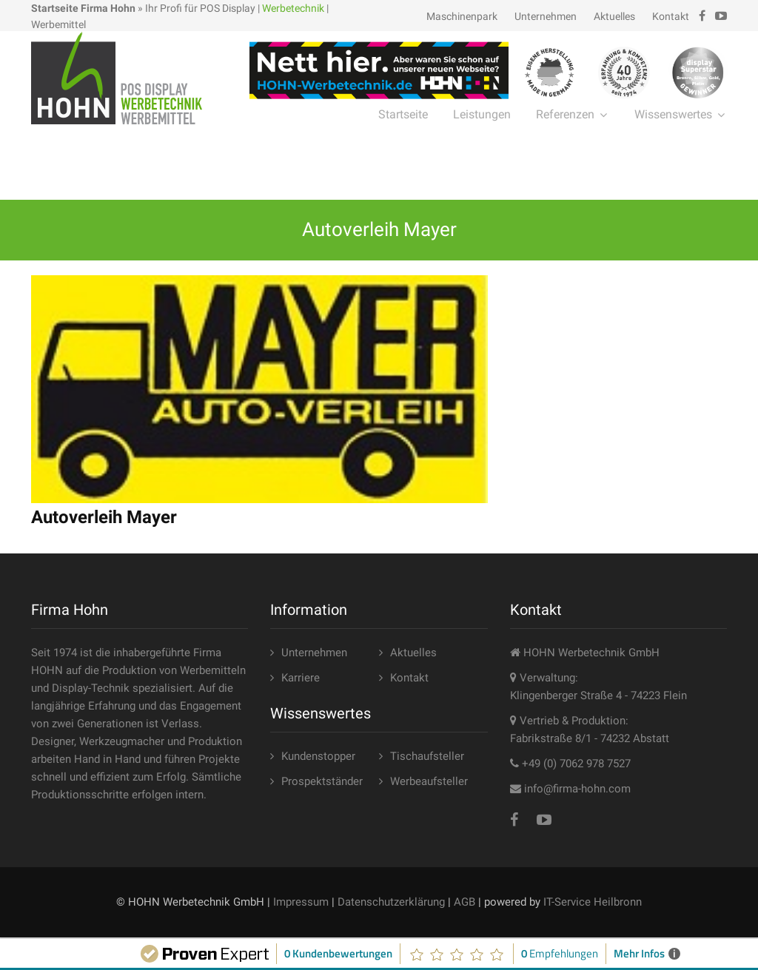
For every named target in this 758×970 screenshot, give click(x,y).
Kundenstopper (318, 756)
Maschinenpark (461, 16)
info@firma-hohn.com (577, 788)
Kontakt (670, 16)
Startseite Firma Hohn (83, 8)
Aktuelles (614, 16)
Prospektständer (322, 781)
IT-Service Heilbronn (592, 902)
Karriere (300, 677)
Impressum (301, 902)
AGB (464, 902)
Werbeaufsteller (429, 781)
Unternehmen (545, 16)
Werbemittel (58, 24)
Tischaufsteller (427, 756)
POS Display (227, 8)
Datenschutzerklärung (391, 902)
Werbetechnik (293, 8)
